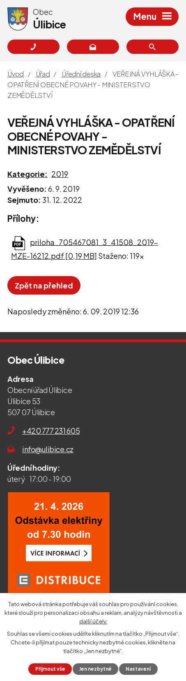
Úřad (43, 74)
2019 (59, 174)
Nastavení (138, 669)
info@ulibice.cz (47, 449)
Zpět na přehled (44, 285)
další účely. (93, 621)
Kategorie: (27, 174)
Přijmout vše (50, 669)
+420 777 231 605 (51, 430)
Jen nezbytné (95, 669)
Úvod (15, 74)
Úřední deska (81, 74)
